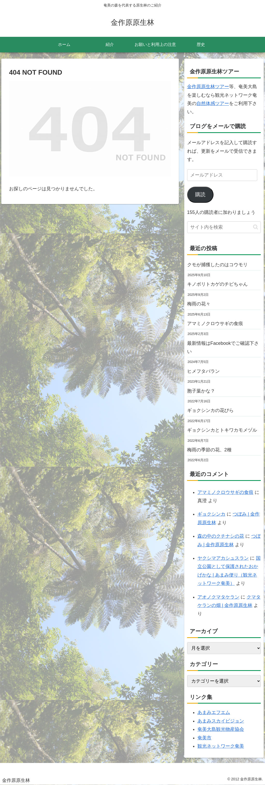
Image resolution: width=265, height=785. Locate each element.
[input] (224, 227)
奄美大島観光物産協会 (220, 729)
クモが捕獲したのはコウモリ (217, 264)
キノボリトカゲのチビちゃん (217, 284)
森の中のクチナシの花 (220, 536)
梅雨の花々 (198, 303)
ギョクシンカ (211, 514)
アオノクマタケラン (218, 597)
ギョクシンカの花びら (210, 410)
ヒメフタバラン (203, 371)
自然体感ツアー (212, 103)
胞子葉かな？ (201, 391)
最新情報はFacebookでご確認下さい (223, 347)
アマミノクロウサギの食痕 (215, 323)
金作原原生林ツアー (208, 86)
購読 (200, 194)
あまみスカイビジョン (220, 721)
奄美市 (204, 737)
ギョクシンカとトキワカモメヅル (222, 430)
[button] (255, 227)
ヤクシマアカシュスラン (223, 558)
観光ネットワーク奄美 (220, 746)
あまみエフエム (213, 712)
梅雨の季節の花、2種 (209, 449)
